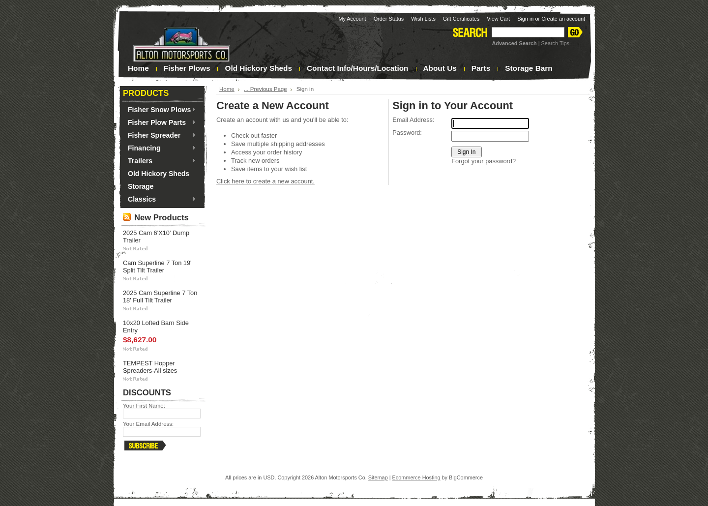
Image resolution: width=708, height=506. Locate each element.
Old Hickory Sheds (158, 174)
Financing (159, 148)
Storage (140, 186)
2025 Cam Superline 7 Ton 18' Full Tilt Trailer (160, 296)
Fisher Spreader (159, 135)
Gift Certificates (461, 19)
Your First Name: (144, 406)
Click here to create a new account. (265, 181)
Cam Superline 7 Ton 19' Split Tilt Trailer (157, 266)
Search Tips (555, 43)
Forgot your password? (483, 161)
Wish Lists (423, 19)
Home (227, 89)
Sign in (525, 19)
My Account (352, 19)
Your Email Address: (148, 424)
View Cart (498, 19)
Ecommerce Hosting (416, 477)
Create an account (563, 19)
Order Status (389, 19)
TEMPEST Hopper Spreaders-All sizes (150, 366)
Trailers (159, 161)
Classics (159, 199)
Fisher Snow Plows (159, 110)
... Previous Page (265, 89)
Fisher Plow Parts (159, 123)
